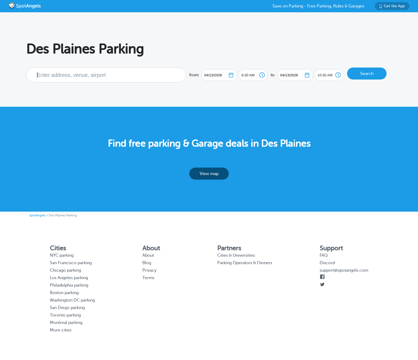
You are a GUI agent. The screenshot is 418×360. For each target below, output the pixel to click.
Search (366, 73)
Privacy (149, 270)
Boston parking (64, 292)
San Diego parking (67, 307)
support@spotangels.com (344, 270)
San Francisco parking (71, 262)
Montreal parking (66, 322)
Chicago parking (65, 270)
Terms (148, 277)
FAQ (324, 255)
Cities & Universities (236, 255)
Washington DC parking (72, 300)
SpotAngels (37, 215)
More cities (60, 330)
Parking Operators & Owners (244, 262)
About (148, 255)
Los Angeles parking (69, 277)
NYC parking (62, 255)
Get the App (392, 6)
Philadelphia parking (69, 285)
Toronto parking (65, 315)
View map (209, 173)
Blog (146, 262)
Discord (327, 262)
